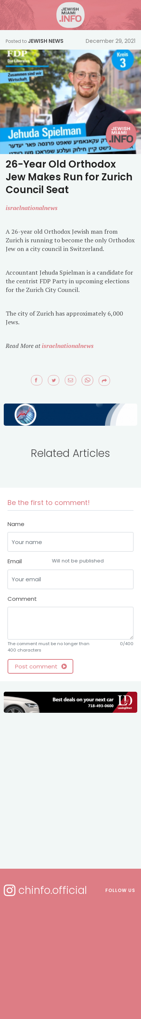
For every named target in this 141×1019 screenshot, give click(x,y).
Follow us (120, 890)
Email (70, 561)
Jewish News (46, 41)
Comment (22, 599)
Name (16, 524)
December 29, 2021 (110, 41)
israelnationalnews (68, 346)
